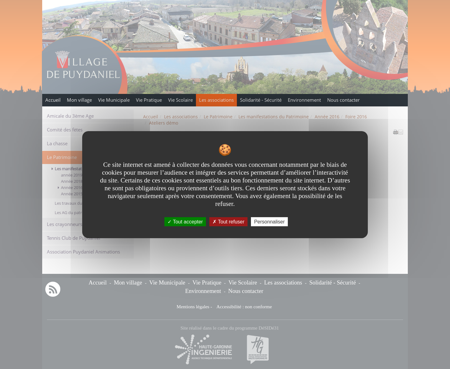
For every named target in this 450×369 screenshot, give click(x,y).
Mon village (79, 100)
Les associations (216, 100)
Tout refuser (228, 221)
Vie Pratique (149, 100)
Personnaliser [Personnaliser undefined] (269, 221)
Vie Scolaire (180, 100)
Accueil (53, 100)
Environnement (304, 100)
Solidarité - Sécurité (261, 100)
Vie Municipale (114, 100)
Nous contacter (343, 100)
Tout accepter (185, 221)
